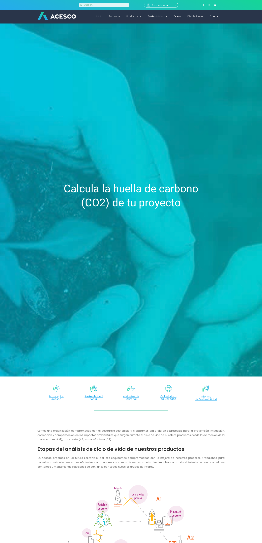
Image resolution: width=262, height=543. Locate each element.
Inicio (99, 16)
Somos (114, 16)
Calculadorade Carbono (168, 397)
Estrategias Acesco (56, 397)
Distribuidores (195, 16)
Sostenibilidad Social (94, 397)
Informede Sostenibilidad (206, 398)
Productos (133, 16)
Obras (177, 16)
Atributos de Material (131, 397)
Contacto (215, 16)
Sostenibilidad (157, 16)
